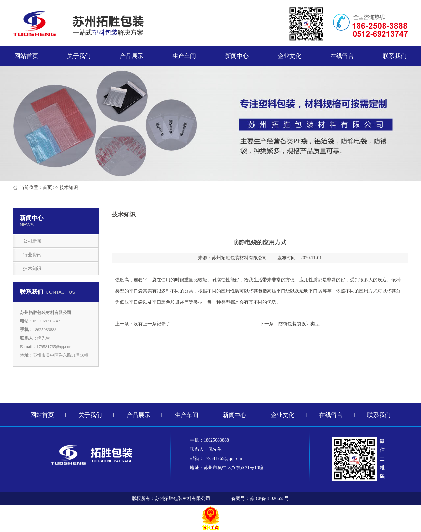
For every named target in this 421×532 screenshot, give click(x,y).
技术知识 (32, 268)
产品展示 (131, 56)
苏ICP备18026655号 (269, 498)
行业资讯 (32, 254)
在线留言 (342, 56)
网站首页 (26, 56)
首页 (47, 187)
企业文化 (289, 56)
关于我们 (79, 56)
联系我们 (395, 56)
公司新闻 (32, 241)
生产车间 (184, 56)
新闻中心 (237, 56)
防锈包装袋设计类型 (299, 323)
